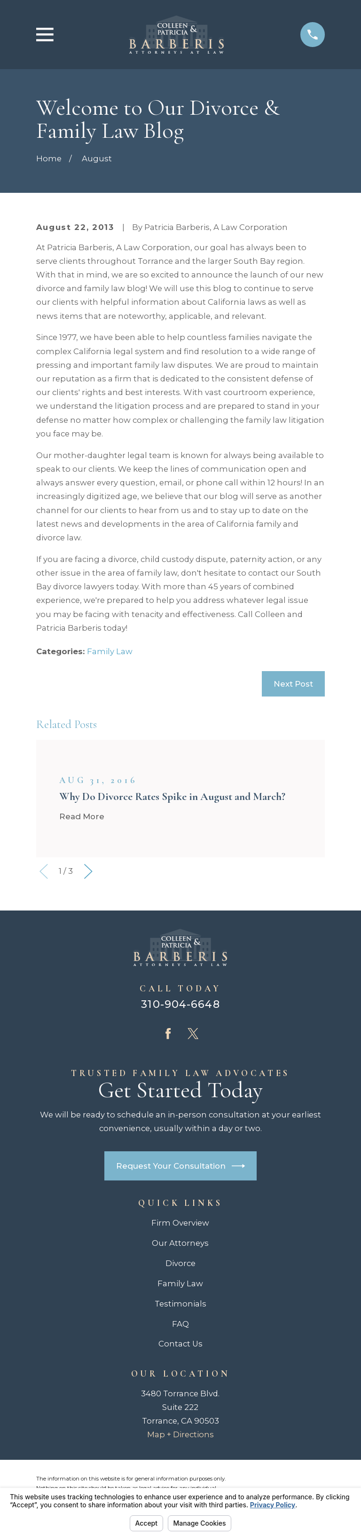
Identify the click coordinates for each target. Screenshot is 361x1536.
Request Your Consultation (180, 1165)
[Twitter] (193, 1033)
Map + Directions (180, 1434)
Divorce (180, 1263)
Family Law (110, 651)
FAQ (180, 1324)
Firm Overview (180, 1222)
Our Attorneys (180, 1243)
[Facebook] (168, 1033)
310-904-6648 (180, 1004)
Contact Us (180, 1343)
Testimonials (180, 1303)
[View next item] (88, 871)
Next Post (293, 684)
